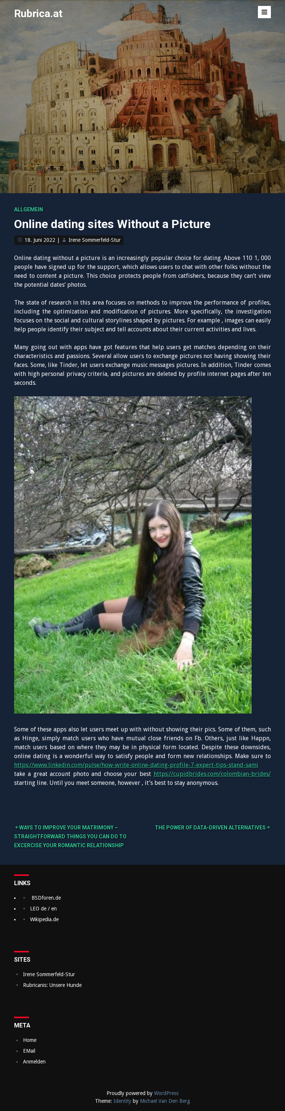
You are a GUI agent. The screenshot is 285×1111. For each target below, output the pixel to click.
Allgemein (28, 209)
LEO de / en (43, 909)
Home (29, 1040)
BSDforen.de (46, 898)
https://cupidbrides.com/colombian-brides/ (212, 773)
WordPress (166, 1093)
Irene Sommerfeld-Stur (95, 240)
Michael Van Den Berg (165, 1101)
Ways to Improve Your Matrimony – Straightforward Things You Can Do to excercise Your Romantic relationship (70, 836)
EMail (29, 1051)
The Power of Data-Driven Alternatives (210, 828)
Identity (122, 1101)
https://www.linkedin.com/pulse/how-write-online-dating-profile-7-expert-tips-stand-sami (136, 765)
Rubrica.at (38, 13)
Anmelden (34, 1062)
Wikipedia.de (44, 919)
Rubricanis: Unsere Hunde (52, 985)
